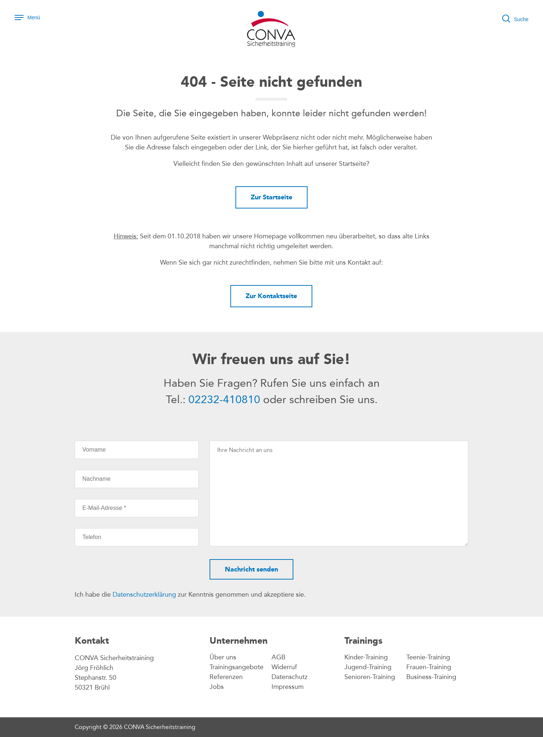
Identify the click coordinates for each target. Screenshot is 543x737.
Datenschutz (290, 677)
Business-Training (431, 677)
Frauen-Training (428, 667)
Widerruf (284, 667)
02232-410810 (224, 399)
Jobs (217, 687)
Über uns (223, 657)
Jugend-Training (367, 667)
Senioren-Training (369, 677)
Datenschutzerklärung (144, 594)
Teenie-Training (428, 657)
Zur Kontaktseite (271, 296)
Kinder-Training (366, 657)
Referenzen (226, 677)
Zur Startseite (271, 197)
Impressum (288, 687)
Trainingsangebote (236, 667)
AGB (278, 657)
